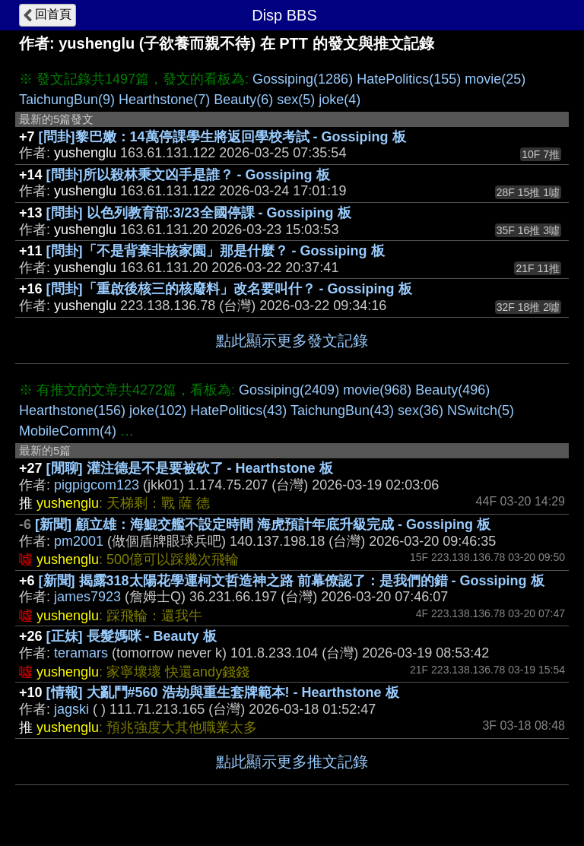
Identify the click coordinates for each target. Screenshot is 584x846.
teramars (81, 653)
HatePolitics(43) (238, 410)
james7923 (87, 596)
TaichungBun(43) (342, 410)
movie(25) (495, 79)
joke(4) (339, 99)
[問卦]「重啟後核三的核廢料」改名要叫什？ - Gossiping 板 (229, 288)
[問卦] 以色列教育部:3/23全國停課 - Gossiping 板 (198, 212)
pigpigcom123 (96, 485)
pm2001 (78, 541)
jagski (71, 709)
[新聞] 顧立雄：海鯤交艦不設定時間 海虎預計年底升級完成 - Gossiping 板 (262, 524)
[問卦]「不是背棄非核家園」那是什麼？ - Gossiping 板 (215, 250)
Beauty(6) (243, 99)
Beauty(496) (452, 390)
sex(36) (420, 410)
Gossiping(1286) (302, 79)
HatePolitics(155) (409, 79)
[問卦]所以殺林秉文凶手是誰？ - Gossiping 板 (188, 174)
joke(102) (157, 410)
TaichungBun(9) (67, 99)
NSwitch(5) (480, 410)
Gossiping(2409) (289, 390)
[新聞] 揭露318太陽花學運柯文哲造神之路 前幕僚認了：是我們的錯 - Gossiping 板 (291, 580)
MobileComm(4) (67, 431)
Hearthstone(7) (164, 99)
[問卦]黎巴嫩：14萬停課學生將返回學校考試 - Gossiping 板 (222, 136)
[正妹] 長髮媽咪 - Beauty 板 (131, 636)
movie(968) (377, 390)
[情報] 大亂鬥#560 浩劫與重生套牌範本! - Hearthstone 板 (222, 692)
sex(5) (296, 99)
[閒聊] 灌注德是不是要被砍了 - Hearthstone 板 (189, 468)
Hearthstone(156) (72, 410)
